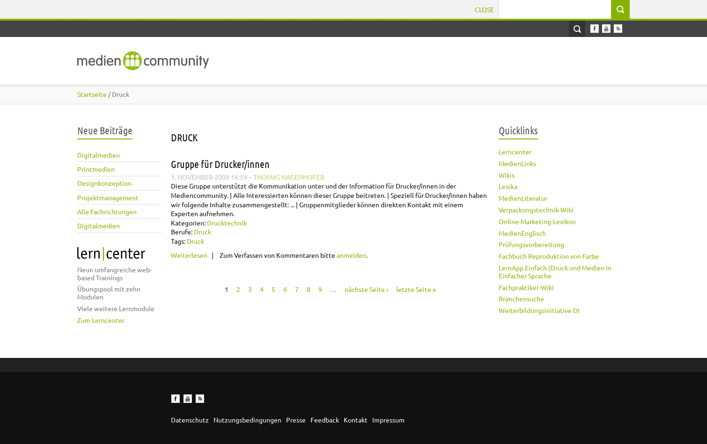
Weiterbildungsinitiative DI (539, 310)
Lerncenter (515, 151)
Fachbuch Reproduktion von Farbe (549, 256)
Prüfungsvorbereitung (531, 244)
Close (484, 9)
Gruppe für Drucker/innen (220, 164)
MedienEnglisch (522, 233)
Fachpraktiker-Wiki (526, 287)
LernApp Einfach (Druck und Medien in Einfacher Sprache (555, 271)
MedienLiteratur (523, 198)
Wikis (507, 175)
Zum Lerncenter (101, 320)
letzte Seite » (416, 289)
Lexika (508, 186)
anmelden (351, 255)
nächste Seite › (366, 289)
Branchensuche (521, 298)
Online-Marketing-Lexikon (537, 221)
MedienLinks (517, 163)
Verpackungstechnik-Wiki (536, 209)
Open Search (577, 29)
